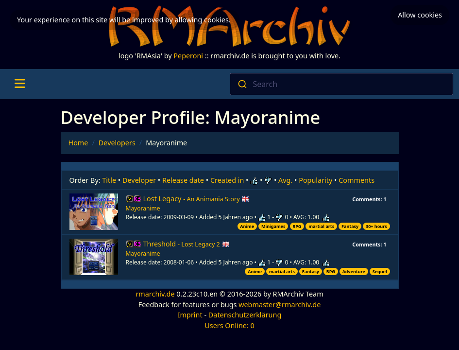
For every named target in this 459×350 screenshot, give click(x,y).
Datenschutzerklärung (244, 314)
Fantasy (349, 226)
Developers (117, 142)
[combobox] (342, 84)
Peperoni (188, 55)
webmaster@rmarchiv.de (279, 304)
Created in (227, 180)
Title (109, 180)
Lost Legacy (196, 198)
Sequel (380, 271)
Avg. (285, 180)
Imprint (190, 314)
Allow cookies (420, 14)
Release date (183, 180)
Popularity (315, 180)
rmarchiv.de (155, 293)
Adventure (353, 271)
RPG (296, 226)
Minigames (273, 226)
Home (78, 142)
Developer (139, 180)
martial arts (321, 226)
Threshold (186, 243)
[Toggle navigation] (20, 84)
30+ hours (376, 226)
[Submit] (241, 84)
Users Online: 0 (229, 325)
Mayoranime (143, 208)
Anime (247, 226)
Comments (356, 180)
